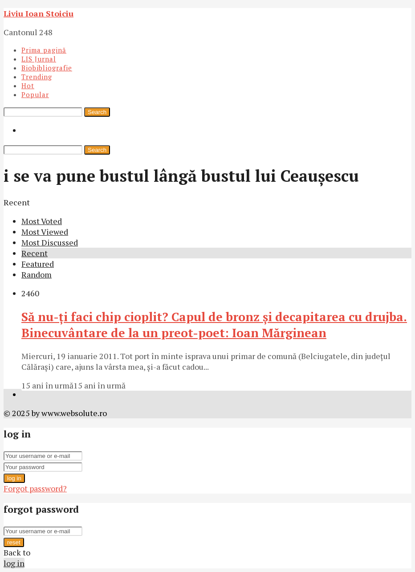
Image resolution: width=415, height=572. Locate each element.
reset (13, 542)
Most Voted (41, 221)
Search (97, 112)
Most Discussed (49, 242)
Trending (36, 76)
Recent (34, 253)
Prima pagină (43, 49)
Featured (37, 263)
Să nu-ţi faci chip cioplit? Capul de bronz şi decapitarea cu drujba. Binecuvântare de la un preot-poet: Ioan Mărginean (214, 325)
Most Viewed (44, 231)
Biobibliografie (46, 67)
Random (36, 274)
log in (14, 478)
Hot (27, 85)
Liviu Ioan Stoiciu (38, 13)
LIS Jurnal (38, 58)
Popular (35, 94)
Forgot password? (35, 488)
